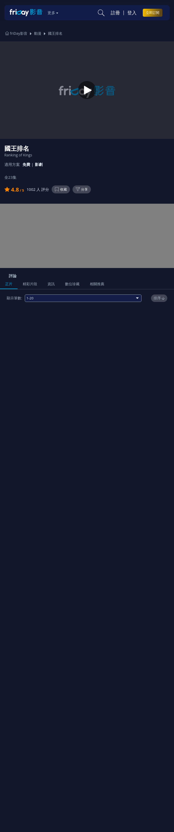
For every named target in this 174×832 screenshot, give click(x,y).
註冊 (115, 13)
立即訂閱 (152, 12)
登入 (132, 13)
